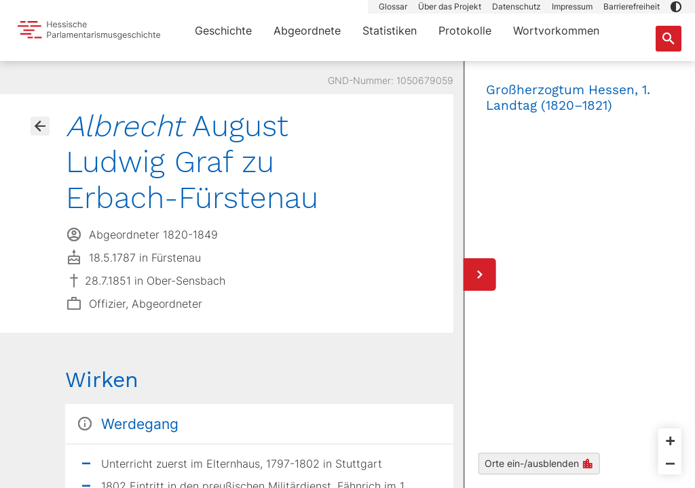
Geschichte (223, 30)
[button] (676, 6)
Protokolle (464, 30)
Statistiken (389, 30)
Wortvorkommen (556, 30)
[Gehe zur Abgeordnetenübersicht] (40, 126)
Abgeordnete (307, 30)
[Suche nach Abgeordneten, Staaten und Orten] (668, 39)
